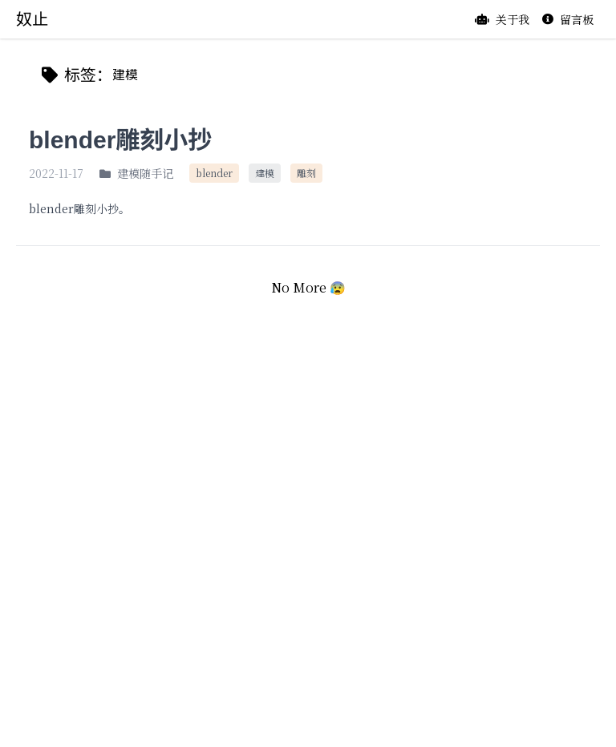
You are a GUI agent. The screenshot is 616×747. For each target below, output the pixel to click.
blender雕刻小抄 (120, 140)
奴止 (32, 19)
